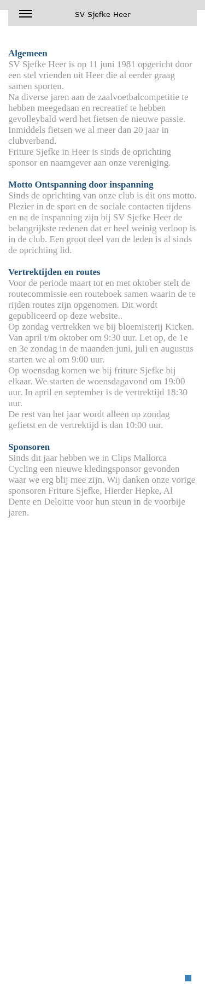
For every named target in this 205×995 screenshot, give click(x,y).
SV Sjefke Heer (75, 17)
